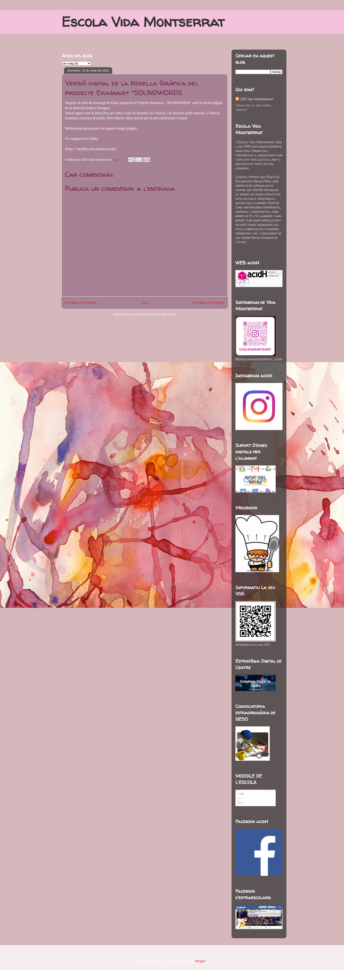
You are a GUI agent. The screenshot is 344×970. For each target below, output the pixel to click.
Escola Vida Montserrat (142, 21)
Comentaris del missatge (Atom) (154, 314)
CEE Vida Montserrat (256, 99)
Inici (144, 303)
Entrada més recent (80, 303)
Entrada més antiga (208, 303)
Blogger (200, 961)
